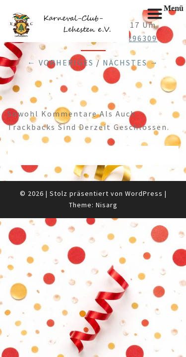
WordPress (144, 193)
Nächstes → (131, 62)
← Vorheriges (60, 62)
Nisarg (107, 204)
